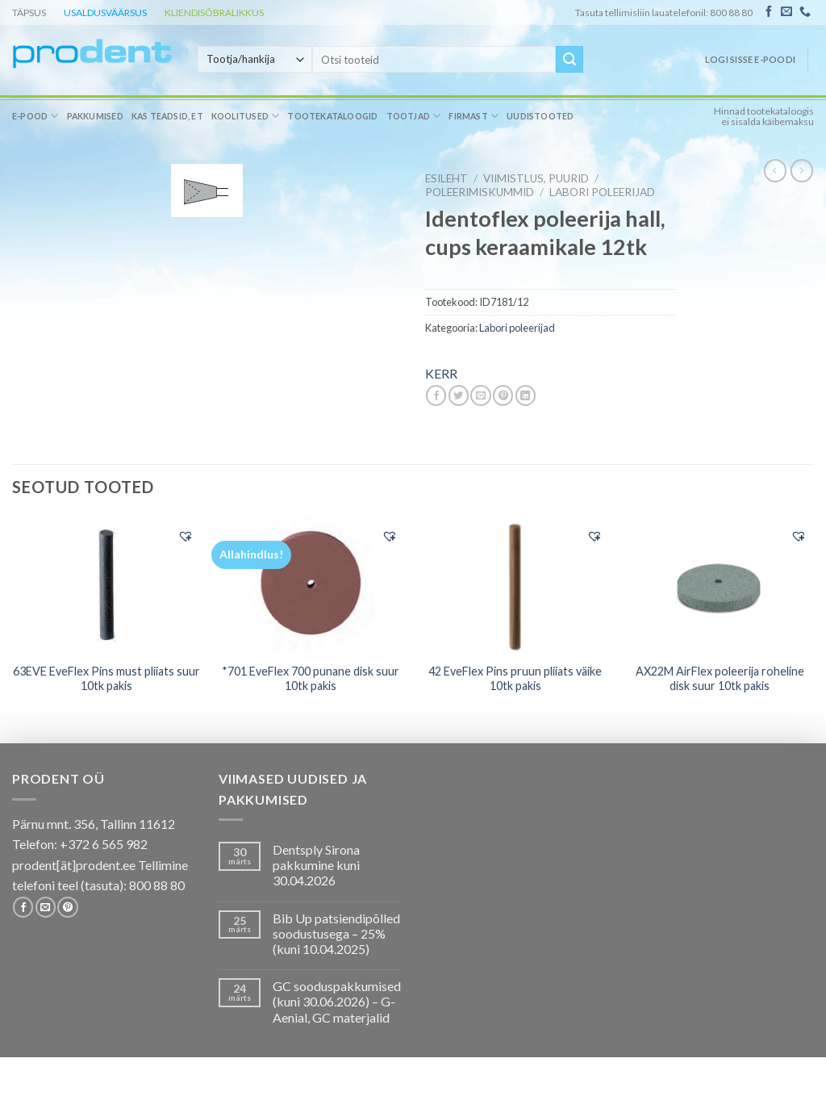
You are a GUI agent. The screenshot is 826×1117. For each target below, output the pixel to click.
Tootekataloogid (332, 116)
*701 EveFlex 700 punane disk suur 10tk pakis (310, 678)
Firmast (473, 115)
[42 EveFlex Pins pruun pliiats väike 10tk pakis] (515, 586)
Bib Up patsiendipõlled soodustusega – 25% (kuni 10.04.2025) (336, 933)
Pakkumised (95, 116)
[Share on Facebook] (436, 395)
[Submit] (569, 59)
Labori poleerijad (602, 192)
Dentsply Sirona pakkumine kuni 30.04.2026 (316, 865)
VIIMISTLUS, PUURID (536, 178)
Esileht (446, 178)
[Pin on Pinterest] (503, 395)
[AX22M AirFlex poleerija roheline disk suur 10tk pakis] (719, 585)
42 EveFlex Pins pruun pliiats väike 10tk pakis (515, 678)
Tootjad (413, 115)
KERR (441, 373)
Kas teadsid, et (167, 116)
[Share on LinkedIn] (525, 395)
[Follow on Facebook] (768, 12)
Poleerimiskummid (479, 192)
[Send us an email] (786, 12)
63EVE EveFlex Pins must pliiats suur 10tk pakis (106, 678)
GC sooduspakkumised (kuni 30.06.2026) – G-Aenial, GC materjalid (337, 1001)
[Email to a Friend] (480, 395)
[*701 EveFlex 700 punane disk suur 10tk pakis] (310, 586)
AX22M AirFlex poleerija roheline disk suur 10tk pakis (720, 678)
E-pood (35, 115)
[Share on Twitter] (458, 395)
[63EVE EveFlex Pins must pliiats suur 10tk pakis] (106, 585)
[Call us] (805, 12)
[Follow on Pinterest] (67, 907)
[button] (185, 536)
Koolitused (245, 115)
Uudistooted (540, 116)
